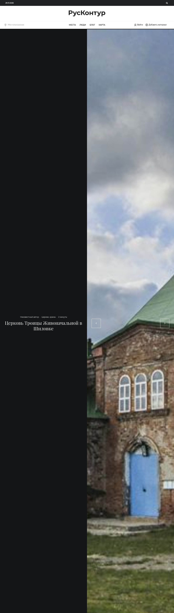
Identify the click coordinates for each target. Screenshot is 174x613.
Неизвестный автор (29, 317)
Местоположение (16, 25)
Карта (102, 25)
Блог (92, 25)
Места (72, 25)
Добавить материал (156, 25)
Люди (82, 25)
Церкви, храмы (49, 317)
